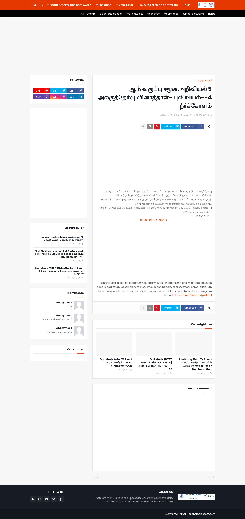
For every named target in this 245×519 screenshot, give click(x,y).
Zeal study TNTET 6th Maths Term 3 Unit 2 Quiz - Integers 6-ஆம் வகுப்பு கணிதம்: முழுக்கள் (59, 271)
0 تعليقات (164, 115)
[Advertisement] (122, 46)
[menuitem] (186, 5)
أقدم (96, 477)
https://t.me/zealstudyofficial (193, 295)
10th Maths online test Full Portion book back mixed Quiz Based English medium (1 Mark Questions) (59, 254)
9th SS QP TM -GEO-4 (153, 220)
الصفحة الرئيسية (204, 80)
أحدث (211, 477)
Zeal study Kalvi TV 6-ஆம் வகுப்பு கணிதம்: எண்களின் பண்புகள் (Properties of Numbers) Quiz (195, 364)
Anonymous (64, 302)
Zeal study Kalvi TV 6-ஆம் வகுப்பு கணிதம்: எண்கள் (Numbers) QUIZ (115, 362)
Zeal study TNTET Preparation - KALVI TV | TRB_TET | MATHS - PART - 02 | (155, 364)
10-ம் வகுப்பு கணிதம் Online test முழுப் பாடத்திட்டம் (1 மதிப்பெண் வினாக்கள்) (62, 238)
